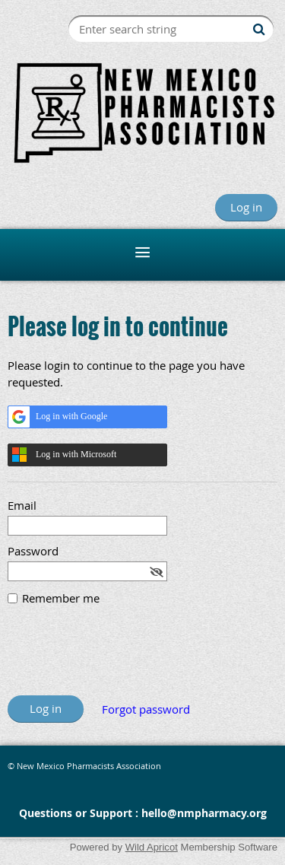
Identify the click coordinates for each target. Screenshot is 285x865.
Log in (246, 207)
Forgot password (146, 709)
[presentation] (123, 658)
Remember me (61, 598)
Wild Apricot (151, 847)
